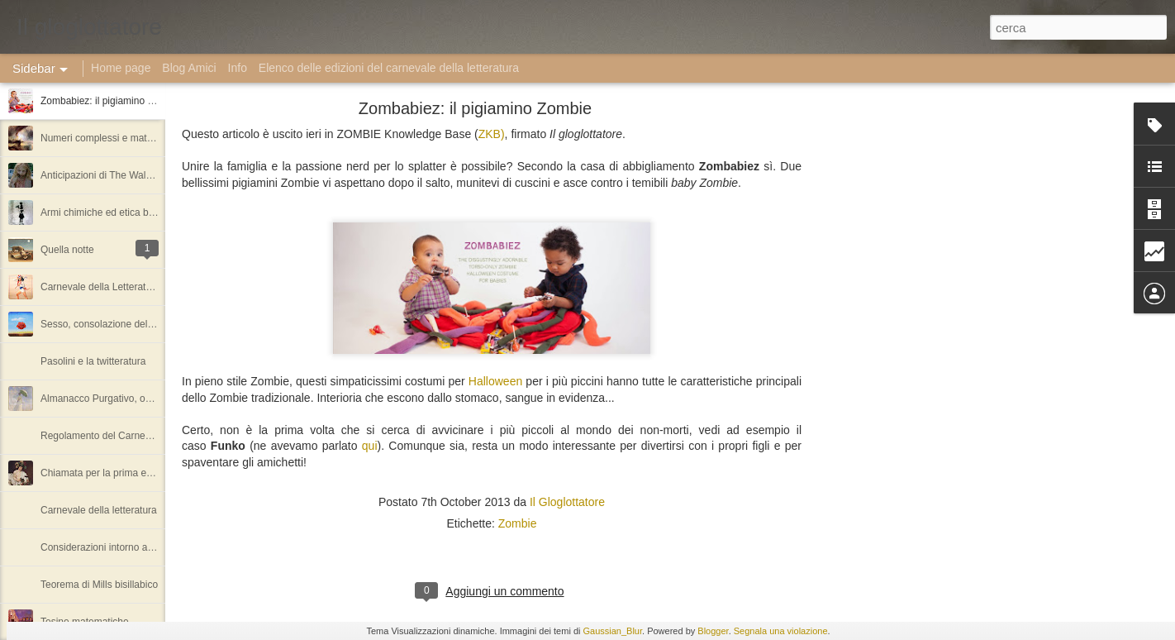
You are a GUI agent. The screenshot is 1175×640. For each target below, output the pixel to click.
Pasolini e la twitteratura (92, 361)
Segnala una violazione (781, 631)
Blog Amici (189, 67)
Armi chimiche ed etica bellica (105, 212)
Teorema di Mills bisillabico (99, 584)
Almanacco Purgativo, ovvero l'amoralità (128, 398)
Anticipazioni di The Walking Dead (115, 175)
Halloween (495, 381)
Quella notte (67, 250)
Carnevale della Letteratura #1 (107, 287)
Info (237, 67)
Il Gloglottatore (567, 502)
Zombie (517, 523)
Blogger (712, 631)
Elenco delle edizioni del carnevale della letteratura (389, 67)
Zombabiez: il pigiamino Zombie (110, 101)
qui (370, 445)
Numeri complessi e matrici (99, 138)
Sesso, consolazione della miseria (115, 324)
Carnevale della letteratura (98, 510)
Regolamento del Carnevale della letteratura (137, 436)
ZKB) (491, 134)
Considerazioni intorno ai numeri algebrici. (132, 547)
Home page (120, 67)
